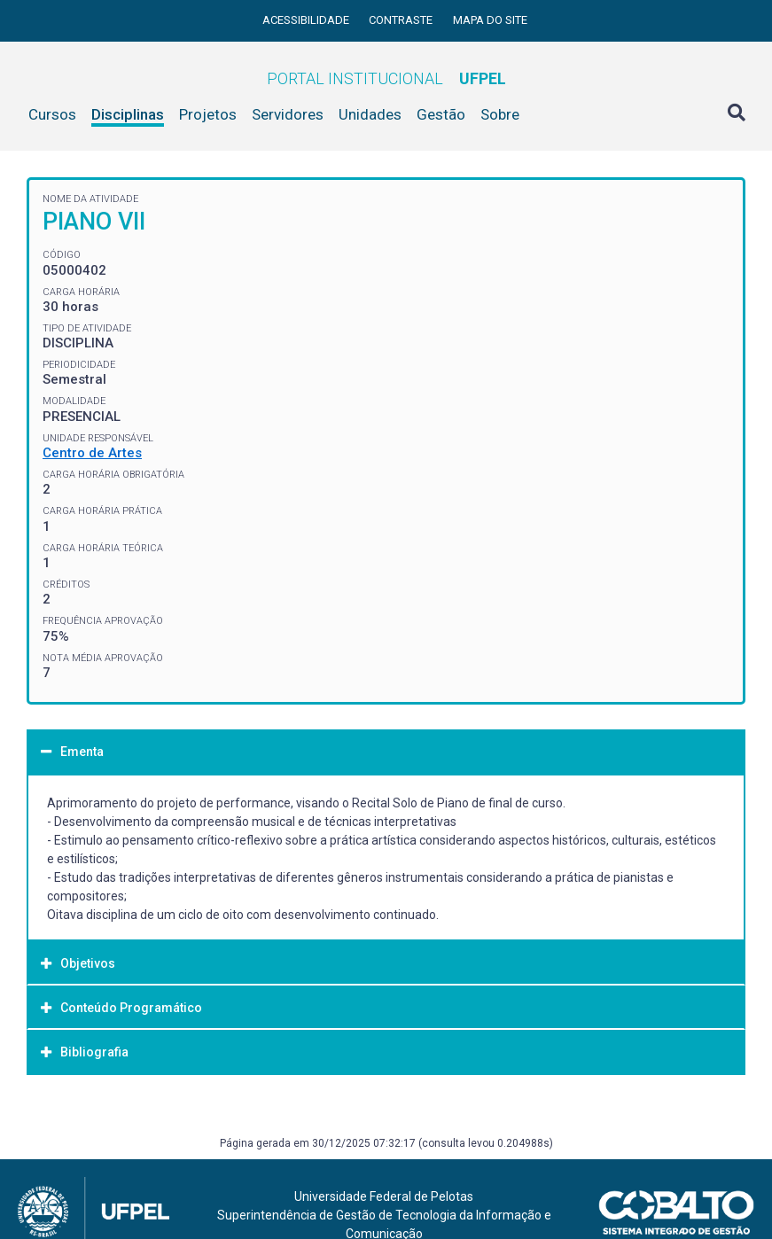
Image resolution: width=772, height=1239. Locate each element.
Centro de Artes (92, 453)
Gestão (441, 114)
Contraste (402, 20)
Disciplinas (127, 114)
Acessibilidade (307, 20)
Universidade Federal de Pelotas (383, 1196)
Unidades (370, 114)
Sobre (499, 114)
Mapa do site (490, 20)
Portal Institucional (386, 78)
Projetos (208, 114)
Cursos (52, 114)
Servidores (288, 114)
